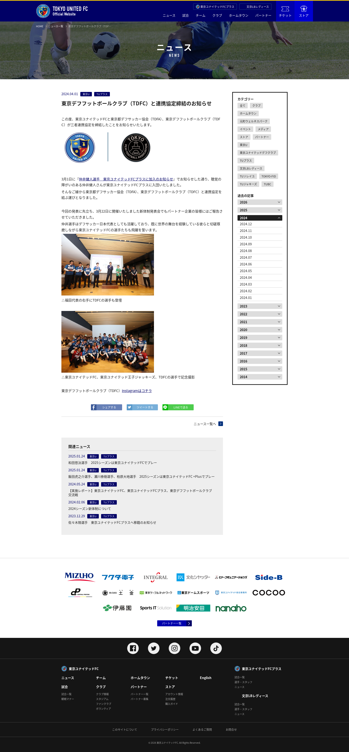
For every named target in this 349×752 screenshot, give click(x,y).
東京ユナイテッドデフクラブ (258, 153)
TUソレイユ (247, 176)
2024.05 (246, 270)
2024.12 (246, 224)
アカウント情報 (174, 694)
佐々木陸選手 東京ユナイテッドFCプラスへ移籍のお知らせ (112, 522)
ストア (304, 12)
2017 (243, 353)
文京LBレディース (258, 7)
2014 (243, 376)
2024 (243, 218)
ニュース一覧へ (205, 423)
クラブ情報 (102, 694)
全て (242, 106)
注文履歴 (170, 699)
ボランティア (103, 709)
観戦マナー (67, 699)
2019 (243, 337)
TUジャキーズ (248, 184)
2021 (243, 322)
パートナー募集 (139, 699)
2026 (243, 202)
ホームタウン (238, 15)
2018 (243, 345)
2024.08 (246, 250)
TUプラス (246, 160)
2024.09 (246, 244)
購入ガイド (171, 704)
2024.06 (246, 264)
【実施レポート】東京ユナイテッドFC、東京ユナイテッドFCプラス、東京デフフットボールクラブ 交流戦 (141, 492)
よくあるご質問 (202, 730)
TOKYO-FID (269, 176)
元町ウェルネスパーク (254, 121)
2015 (243, 369)
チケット (285, 12)
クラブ (217, 15)
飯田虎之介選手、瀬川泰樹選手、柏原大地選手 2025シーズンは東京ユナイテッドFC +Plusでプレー (141, 476)
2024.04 (246, 277)
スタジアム (102, 699)
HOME (39, 26)
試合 (185, 15)
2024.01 (246, 297)
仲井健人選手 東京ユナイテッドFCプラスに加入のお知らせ (126, 179)
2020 (243, 329)
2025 (243, 210)
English (205, 677)
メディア (263, 129)
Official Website (62, 11)
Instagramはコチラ (137, 390)
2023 (243, 306)
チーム (200, 15)
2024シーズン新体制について (89, 508)
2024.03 (246, 284)
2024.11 (246, 230)
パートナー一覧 (171, 623)
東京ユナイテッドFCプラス (217, 7)
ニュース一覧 (55, 26)
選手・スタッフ (243, 682)
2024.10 (246, 237)
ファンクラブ (103, 704)
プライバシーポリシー (165, 730)
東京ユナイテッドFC (84, 668)
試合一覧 (66, 694)
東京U (243, 145)
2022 (243, 314)
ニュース (169, 15)
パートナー (263, 15)
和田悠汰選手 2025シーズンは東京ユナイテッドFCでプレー (112, 462)
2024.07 (246, 257)
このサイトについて (124, 730)
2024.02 (246, 291)
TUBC (267, 184)
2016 (243, 361)
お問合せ (231, 730)
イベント (245, 129)
